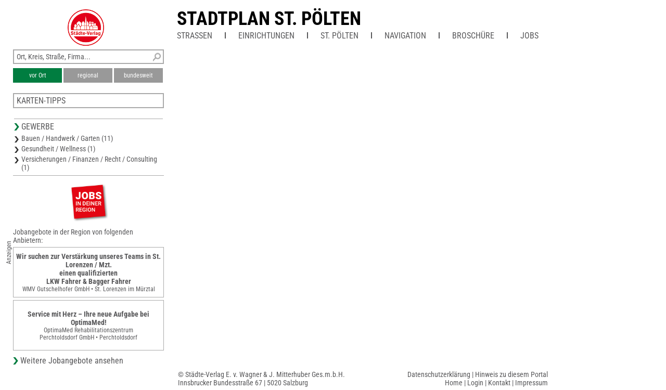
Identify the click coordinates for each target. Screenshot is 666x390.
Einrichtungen (266, 36)
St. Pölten (339, 36)
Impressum (531, 383)
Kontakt (499, 383)
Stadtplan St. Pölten (269, 19)
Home (454, 383)
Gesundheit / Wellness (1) (58, 149)
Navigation (405, 36)
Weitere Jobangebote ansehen (71, 361)
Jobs (529, 36)
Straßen (194, 36)
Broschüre (473, 36)
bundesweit (138, 75)
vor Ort (37, 75)
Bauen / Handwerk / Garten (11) (67, 138)
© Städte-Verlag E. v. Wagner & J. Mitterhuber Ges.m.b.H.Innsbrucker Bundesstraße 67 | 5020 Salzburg (261, 378)
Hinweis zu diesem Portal (511, 374)
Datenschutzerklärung (438, 374)
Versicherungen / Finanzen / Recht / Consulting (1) (89, 163)
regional (88, 75)
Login (475, 383)
